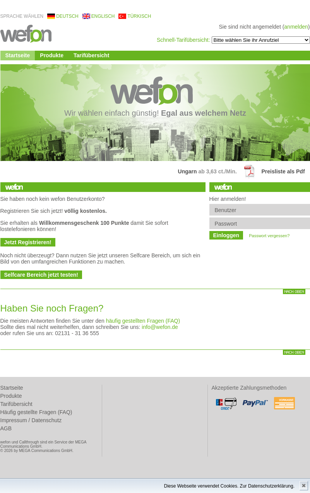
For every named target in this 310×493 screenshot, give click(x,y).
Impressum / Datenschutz (31, 420)
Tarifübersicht (91, 55)
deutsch (67, 16)
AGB (6, 428)
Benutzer (225, 210)
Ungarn (189, 171)
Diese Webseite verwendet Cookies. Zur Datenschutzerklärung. (229, 486)
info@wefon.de (160, 327)
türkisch (139, 16)
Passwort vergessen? (269, 235)
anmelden (296, 27)
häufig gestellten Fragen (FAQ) (143, 321)
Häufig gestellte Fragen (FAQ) (36, 412)
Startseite (17, 55)
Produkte (51, 55)
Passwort (226, 224)
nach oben (294, 291)
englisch (103, 16)
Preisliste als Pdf (283, 171)
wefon (25, 33)
